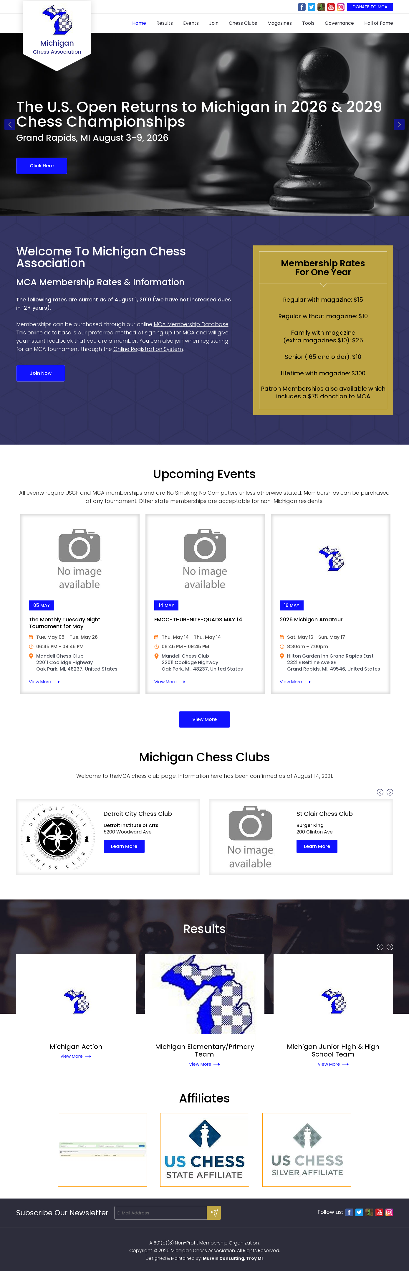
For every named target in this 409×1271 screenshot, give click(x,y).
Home (139, 23)
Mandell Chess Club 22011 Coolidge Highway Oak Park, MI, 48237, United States (76, 662)
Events (191, 23)
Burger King (310, 825)
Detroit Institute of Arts (131, 825)
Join (213, 23)
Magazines (279, 23)
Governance (339, 23)
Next (399, 124)
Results (164, 23)
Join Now (41, 373)
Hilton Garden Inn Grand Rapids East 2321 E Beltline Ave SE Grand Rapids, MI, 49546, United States (333, 662)
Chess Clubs (243, 23)
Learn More (124, 846)
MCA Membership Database (191, 324)
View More (40, 682)
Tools (308, 23)
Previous (9, 124)
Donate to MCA (370, 7)
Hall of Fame (378, 23)
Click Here (42, 165)
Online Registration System (148, 349)
